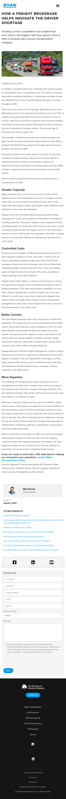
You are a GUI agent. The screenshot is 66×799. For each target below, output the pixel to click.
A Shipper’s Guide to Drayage (45, 550)
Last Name (10, 586)
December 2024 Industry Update (17, 545)
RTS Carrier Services (33, 723)
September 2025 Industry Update (17, 527)
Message (7, 621)
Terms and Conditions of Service (33, 773)
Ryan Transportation (33, 707)
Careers (33, 734)
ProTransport (33, 729)
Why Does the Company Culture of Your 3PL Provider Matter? (28, 532)
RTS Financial (33, 712)
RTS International (33, 718)
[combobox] (33, 616)
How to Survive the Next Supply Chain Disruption (23, 536)
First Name (10, 579)
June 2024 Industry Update (42, 545)
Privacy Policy (46, 652)
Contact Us (33, 695)
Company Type (9, 611)
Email (8, 599)
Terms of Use (33, 777)
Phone (8, 606)
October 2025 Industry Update (16, 515)
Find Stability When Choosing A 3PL (18, 550)
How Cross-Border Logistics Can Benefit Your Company (26, 541)
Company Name (12, 593)
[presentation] (20, 660)
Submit (8, 671)
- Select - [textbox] (8, 615)
